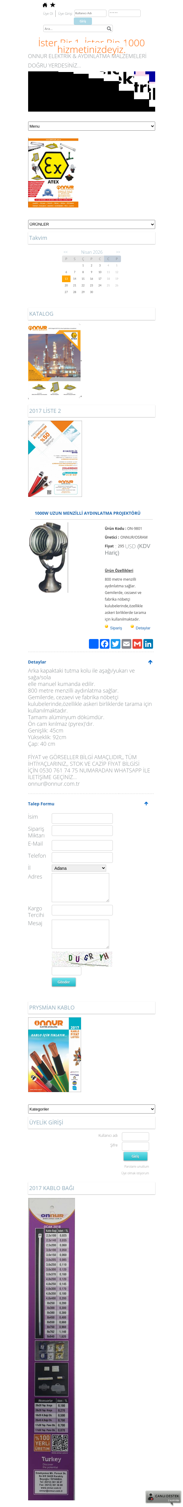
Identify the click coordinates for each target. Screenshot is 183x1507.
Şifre (114, 1145)
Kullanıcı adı (107, 1135)
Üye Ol (48, 13)
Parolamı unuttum (136, 1166)
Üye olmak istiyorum (135, 1173)
